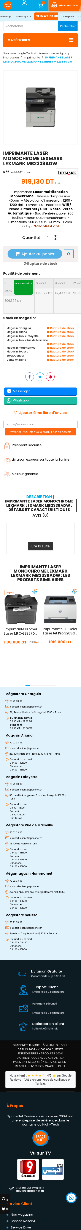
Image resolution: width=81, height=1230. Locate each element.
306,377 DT (13, 301)
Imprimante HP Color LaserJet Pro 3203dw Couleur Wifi (60, 631)
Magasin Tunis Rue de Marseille (27, 340)
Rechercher (68, 26)
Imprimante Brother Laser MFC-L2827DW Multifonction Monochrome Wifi (21, 631)
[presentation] (5, 679)
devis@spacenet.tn (30, 1189)
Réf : (6, 172)
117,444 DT (63, 293)
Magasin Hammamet (21, 347)
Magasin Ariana (17, 332)
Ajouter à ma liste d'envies (40, 413)
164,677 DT (44, 293)
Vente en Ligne (16, 359)
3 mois (19, 287)
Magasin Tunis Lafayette (23, 336)
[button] (27, 685)
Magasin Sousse (17, 351)
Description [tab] (39, 497)
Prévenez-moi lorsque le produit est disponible (40, 432)
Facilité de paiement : (22, 273)
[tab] (40, 505)
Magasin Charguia (19, 328)
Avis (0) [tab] (40, 515)
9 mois (60, 283)
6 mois (41, 283)
